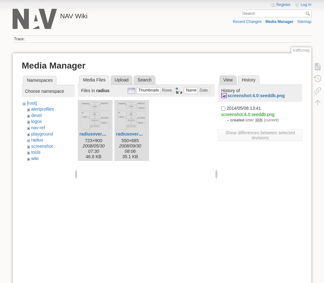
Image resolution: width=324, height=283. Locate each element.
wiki (34, 158)
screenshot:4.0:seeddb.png (256, 95)
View (228, 79)
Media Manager (279, 21)
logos (36, 121)
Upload (122, 79)
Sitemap (304, 21)
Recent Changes (247, 21)
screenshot (42, 146)
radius (37, 139)
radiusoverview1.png (138, 133)
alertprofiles (42, 109)
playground (42, 133)
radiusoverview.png (100, 133)
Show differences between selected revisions (260, 135)
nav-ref (38, 127)
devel (36, 115)
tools (36, 152)
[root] (32, 103)
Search (308, 13)
